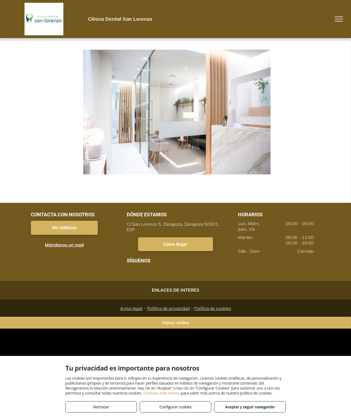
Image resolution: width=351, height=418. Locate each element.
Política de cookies (212, 308)
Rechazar (101, 406)
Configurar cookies (176, 406)
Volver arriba (175, 322)
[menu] (339, 19)
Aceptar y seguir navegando (249, 406)
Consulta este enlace (161, 393)
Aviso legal (131, 308)
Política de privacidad (168, 308)
